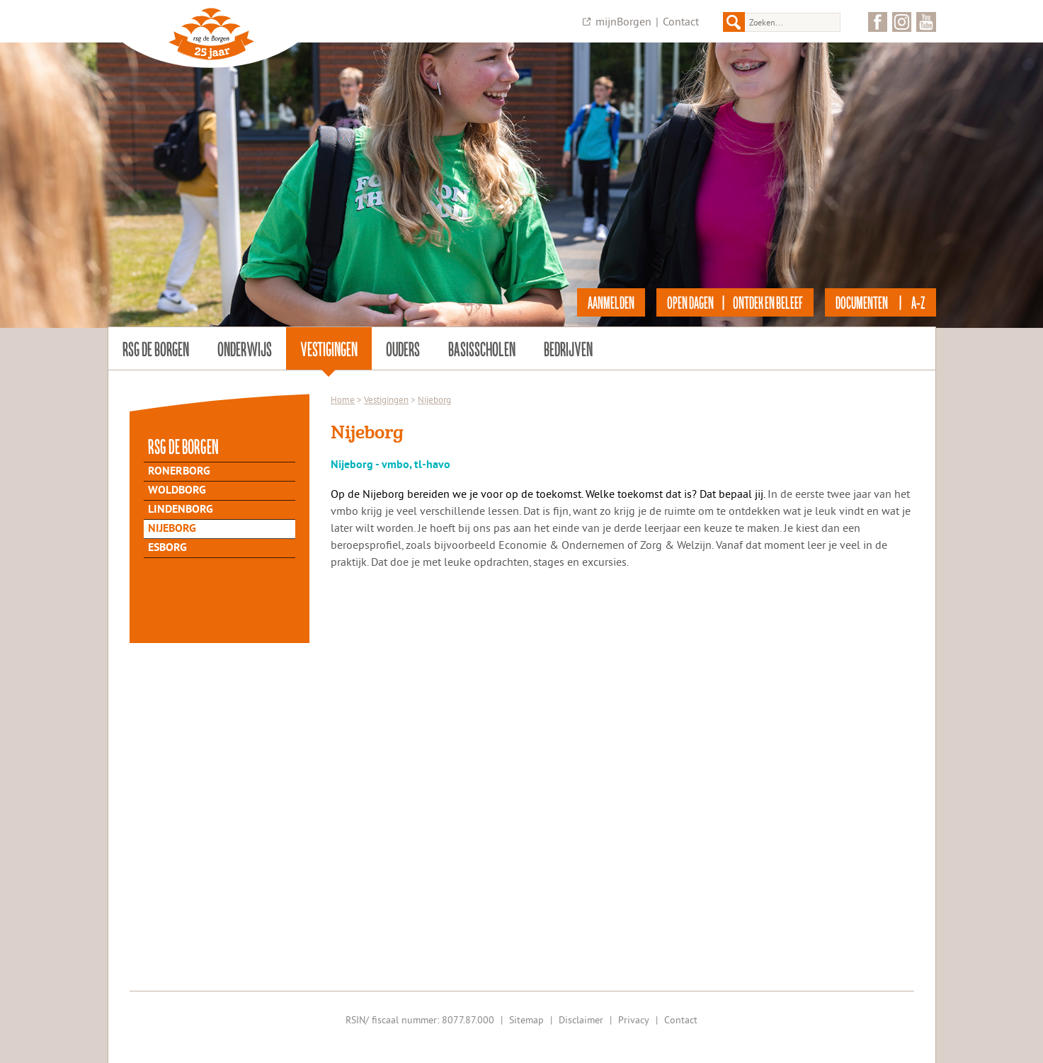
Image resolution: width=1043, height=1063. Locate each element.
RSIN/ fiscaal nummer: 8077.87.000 (420, 1019)
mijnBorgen (623, 21)
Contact (681, 21)
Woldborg (177, 491)
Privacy (633, 1019)
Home (343, 399)
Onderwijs (244, 348)
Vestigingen (329, 348)
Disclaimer (581, 1019)
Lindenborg (180, 510)
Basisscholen (481, 348)
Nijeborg (172, 529)
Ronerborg (179, 472)
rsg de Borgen (155, 348)
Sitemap (526, 1019)
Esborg (167, 548)
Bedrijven (568, 348)
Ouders (403, 348)
